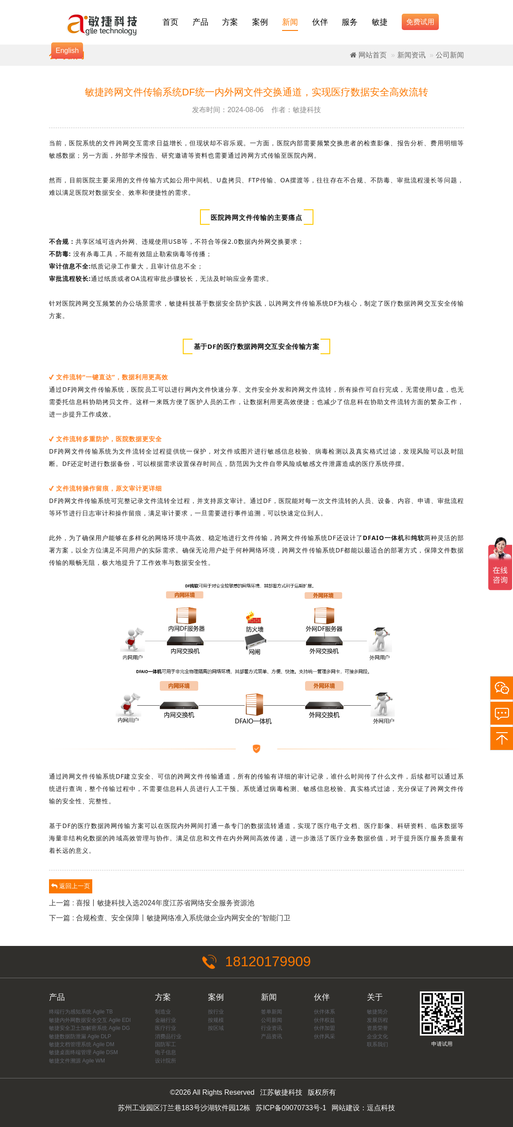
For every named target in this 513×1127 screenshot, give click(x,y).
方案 (230, 22)
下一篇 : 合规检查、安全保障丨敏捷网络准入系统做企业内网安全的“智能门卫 (169, 918)
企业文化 (377, 1036)
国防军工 (165, 1044)
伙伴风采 (324, 1036)
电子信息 (165, 1053)
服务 (350, 22)
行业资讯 (271, 1028)
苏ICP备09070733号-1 (291, 1108)
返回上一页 (70, 885)
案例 (260, 22)
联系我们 (377, 1044)
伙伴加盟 (324, 1028)
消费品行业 (168, 1036)
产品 (200, 22)
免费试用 (420, 22)
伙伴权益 (324, 1020)
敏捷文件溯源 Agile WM (77, 1061)
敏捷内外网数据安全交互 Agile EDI (90, 1020)
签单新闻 (271, 1012)
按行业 (216, 1012)
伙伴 (320, 22)
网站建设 (346, 1108)
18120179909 (256, 962)
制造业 (163, 1012)
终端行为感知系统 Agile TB (81, 1012)
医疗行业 (165, 1028)
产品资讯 (271, 1036)
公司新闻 (450, 55)
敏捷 (380, 22)
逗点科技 (381, 1108)
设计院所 (165, 1061)
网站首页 (368, 55)
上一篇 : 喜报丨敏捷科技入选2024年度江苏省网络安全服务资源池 (151, 903)
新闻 (290, 22)
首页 (170, 22)
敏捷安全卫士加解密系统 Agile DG (89, 1028)
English (67, 50)
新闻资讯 (411, 55)
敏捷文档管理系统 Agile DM (81, 1044)
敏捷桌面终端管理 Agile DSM (83, 1053)
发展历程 (377, 1020)
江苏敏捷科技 (281, 1093)
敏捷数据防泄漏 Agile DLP (80, 1036)
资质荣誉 (377, 1028)
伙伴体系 (324, 1012)
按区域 (216, 1028)
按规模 (216, 1020)
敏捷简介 (377, 1012)
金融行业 (165, 1020)
